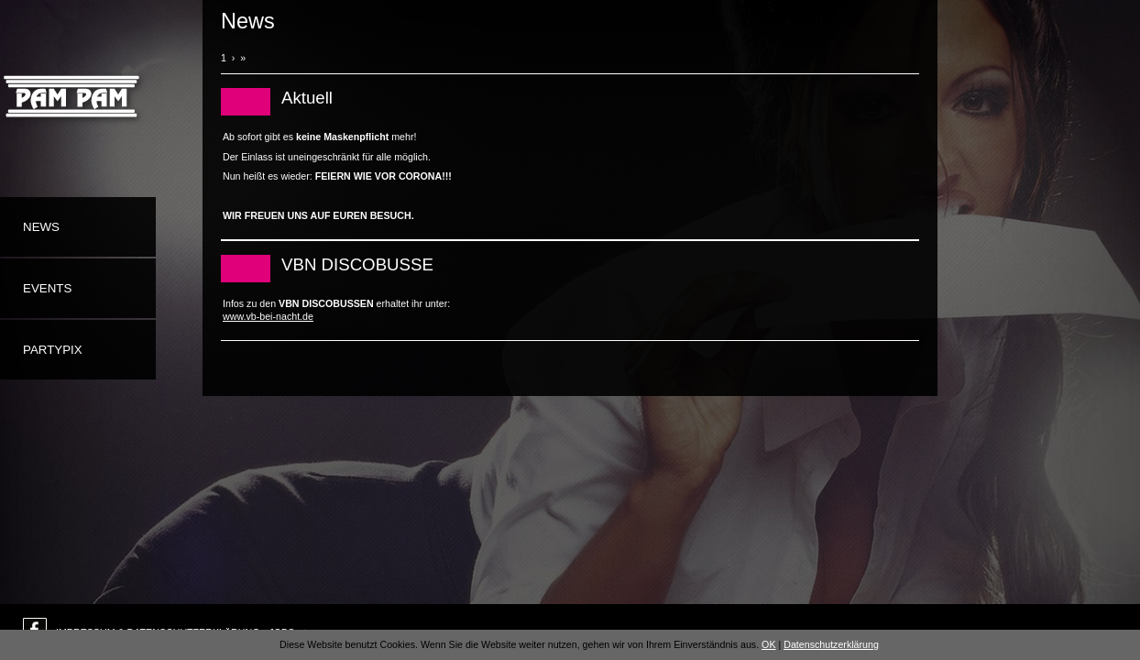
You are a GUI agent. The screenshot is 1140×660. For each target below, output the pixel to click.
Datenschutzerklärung (831, 644)
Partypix (52, 350)
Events (47, 288)
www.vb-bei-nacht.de (268, 316)
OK (768, 644)
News (41, 227)
